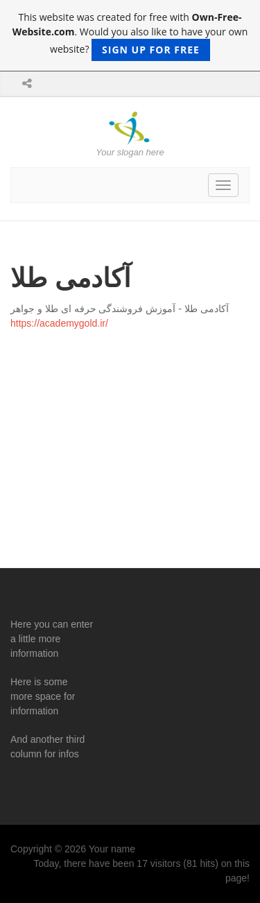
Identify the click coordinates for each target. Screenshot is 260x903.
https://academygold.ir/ (59, 323)
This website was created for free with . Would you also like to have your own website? (130, 35)
